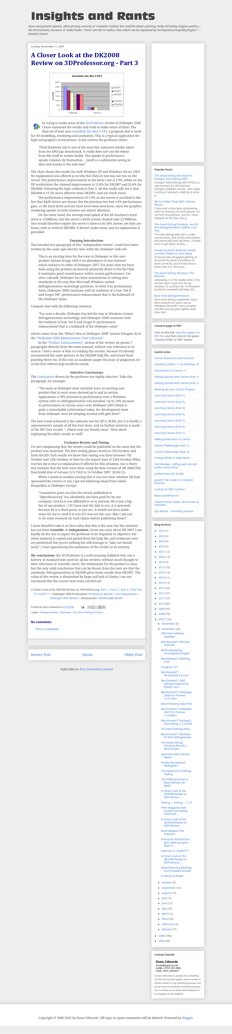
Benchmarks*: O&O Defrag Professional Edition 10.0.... (174, 684)
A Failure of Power (172, 876)
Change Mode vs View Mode (172, 458)
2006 (161, 936)
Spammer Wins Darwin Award (175, 755)
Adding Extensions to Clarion (172, 439)
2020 (161, 557)
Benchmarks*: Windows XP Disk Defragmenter (176, 735)
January (167, 929)
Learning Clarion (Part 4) (169, 414)
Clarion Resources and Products (174, 358)
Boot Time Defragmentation (171, 295)
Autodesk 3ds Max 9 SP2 (89, 131)
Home (87, 654)
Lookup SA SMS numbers (170, 489)
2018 (161, 562)
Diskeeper (65, 612)
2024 (161, 536)
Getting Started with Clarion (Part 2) (176, 383)
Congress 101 (169, 667)
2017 (161, 567)
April (165, 913)
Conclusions (45, 377)
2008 (161, 614)
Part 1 (104, 589)
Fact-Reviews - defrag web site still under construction (175, 465)
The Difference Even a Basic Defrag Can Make (174, 782)
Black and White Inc (166, 495)
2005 (161, 941)
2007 (161, 619)
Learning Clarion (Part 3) (169, 408)
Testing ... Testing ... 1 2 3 (176, 802)
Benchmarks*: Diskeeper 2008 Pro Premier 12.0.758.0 (176, 695)
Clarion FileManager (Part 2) (171, 452)
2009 (161, 609)
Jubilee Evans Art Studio (169, 473)
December (168, 623)
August (166, 893)
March (166, 919)
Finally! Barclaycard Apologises (173, 764)
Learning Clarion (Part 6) (169, 426)
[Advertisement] (177, 102)
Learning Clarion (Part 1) (169, 395)
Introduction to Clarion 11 (170, 370)
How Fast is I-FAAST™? (174, 851)
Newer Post (41, 654)
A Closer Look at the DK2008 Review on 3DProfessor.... (174, 794)
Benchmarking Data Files (176, 704)
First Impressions (126, 594)
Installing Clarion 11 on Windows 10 (176, 364)
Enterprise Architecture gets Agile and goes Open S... (175, 842)
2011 (161, 598)
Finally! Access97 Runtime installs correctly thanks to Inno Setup (175, 251)
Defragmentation (49, 612)
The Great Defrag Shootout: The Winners (174, 274)
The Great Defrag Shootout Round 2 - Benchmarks (174, 746)
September (169, 888)
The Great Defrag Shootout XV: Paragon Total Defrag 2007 (173, 177)
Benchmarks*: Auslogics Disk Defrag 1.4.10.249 (176, 722)
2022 (161, 546)
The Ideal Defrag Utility (175, 729)
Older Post (133, 654)
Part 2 (114, 589)
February (168, 924)
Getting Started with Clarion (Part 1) (176, 377)
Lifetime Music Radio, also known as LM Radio (176, 503)
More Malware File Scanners (172, 832)
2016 (161, 572)
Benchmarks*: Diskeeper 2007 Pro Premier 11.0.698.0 (176, 712)
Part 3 (124, 589)
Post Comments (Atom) (96, 669)
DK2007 (118, 598)
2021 (161, 551)
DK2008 (103, 598)
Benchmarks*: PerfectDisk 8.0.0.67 (174, 673)
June (165, 903)
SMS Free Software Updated (172, 634)
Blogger (187, 1018)
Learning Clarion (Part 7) (169, 433)
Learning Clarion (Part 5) (169, 420)
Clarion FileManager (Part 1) (171, 445)
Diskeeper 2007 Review (64, 598)
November (169, 629)
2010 (161, 603)
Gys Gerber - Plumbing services (173, 511)
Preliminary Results (101, 594)
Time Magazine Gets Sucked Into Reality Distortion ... (174, 811)
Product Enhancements (65, 342)
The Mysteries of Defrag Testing (176, 772)
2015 (161, 577)
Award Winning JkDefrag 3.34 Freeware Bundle (176, 869)
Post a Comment (47, 629)
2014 (161, 582)
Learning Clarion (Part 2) (169, 401)
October (167, 882)
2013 (161, 588)
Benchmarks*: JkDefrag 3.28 (175, 660)
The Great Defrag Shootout (88, 612)
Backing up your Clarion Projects (174, 389)
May (165, 908)
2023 (161, 541)
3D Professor (95, 123)
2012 (161, 593)
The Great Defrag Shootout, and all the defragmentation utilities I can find (176, 227)
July (164, 898)
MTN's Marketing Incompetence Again (175, 651)
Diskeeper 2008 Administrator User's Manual (70, 338)
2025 (161, 531)
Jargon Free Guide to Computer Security (173, 481)
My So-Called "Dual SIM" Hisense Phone (174, 203)
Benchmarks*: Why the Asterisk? (175, 643)
